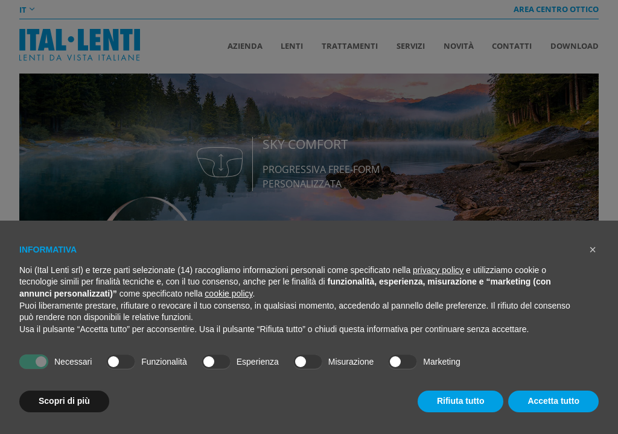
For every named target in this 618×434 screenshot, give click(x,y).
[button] (592, 249)
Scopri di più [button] (64, 401)
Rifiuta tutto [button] (461, 401)
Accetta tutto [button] (553, 401)
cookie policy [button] (228, 293)
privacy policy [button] (438, 270)
